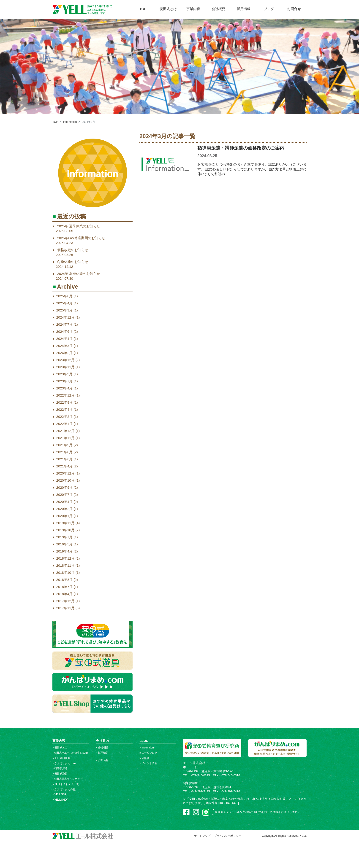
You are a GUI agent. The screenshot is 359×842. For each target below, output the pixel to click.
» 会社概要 (102, 747)
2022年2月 (64, 416)
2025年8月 (64, 296)
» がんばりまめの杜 (63, 789)
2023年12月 (65, 360)
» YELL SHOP (60, 799)
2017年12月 (65, 601)
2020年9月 (64, 487)
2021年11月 (65, 438)
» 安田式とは (60, 747)
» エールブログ (148, 752)
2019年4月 (64, 551)
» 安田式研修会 (61, 758)
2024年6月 (64, 331)
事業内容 (193, 9)
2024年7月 (64, 324)
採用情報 (243, 9)
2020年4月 (64, 502)
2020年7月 (64, 494)
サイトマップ (202, 835)
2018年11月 (65, 565)
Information (70, 121)
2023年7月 (64, 381)
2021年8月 (64, 452)
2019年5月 (64, 544)
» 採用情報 (102, 752)
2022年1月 (64, 424)
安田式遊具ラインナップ (67, 778)
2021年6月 (64, 459)
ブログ (269, 9)
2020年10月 (65, 480)
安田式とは (168, 9)
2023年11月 (65, 367)
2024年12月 (65, 317)
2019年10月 (65, 530)
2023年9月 (64, 374)
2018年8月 (64, 580)
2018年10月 (65, 572)
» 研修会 (144, 758)
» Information (146, 747)
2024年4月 (64, 339)
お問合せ (294, 9)
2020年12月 (65, 473)
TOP (143, 9)
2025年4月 (64, 303)
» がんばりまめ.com (64, 763)
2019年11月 (65, 523)
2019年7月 (64, 537)
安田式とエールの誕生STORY (70, 752)
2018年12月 (65, 558)
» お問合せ (102, 760)
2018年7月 (64, 587)
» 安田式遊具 (60, 773)
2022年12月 (65, 395)
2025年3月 (64, 310)
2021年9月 (64, 445)
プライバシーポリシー (227, 835)
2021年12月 (65, 431)
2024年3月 (64, 346)
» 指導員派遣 (60, 768)
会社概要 (218, 9)
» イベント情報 (148, 763)
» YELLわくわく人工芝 (65, 784)
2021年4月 (64, 466)
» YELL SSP (59, 794)
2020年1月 (64, 516)
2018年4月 (64, 594)
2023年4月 (64, 388)
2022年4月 (64, 409)
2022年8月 (64, 402)
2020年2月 (64, 509)
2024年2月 (64, 353)
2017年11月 (65, 608)
